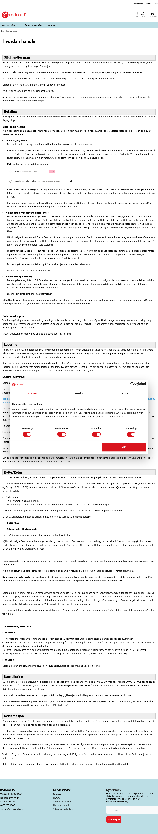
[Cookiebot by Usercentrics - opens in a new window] (132, 384)
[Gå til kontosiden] (142, 14)
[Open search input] (136, 15)
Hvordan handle (12, 31)
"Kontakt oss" (80, 730)
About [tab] (125, 393)
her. (120, 510)
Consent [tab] (32, 393)
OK (124, 447)
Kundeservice (138, 3)
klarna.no (90, 642)
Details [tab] (79, 393)
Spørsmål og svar (151, 3)
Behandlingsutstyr (33, 24)
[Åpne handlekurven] (152, 14)
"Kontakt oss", (68, 487)
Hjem (2, 31)
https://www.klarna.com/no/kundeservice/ (105, 653)
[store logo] (14, 14)
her (50, 270)
